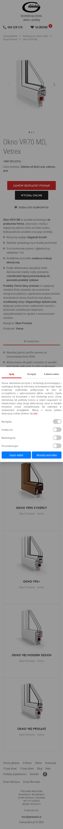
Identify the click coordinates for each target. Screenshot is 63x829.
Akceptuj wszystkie (46, 455)
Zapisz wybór (16, 455)
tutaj (35, 413)
